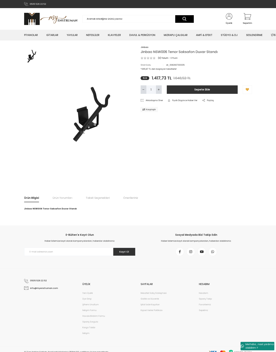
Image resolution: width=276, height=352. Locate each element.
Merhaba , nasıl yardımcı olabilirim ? (257, 346)
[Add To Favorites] (247, 89)
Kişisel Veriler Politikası (152, 310)
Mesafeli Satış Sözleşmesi (154, 293)
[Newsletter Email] (80, 252)
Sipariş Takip (205, 298)
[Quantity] (151, 89)
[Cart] (247, 19)
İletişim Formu (89, 310)
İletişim (85, 333)
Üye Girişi (86, 298)
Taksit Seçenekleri (98, 198)
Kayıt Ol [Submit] (124, 251)
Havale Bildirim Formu (93, 316)
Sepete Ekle (202, 89)
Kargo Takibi (88, 327)
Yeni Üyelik (87, 293)
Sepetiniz (203, 310)
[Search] (138, 19)
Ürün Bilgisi (31, 198)
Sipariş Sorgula (90, 321)
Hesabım (203, 293)
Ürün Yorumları (62, 198)
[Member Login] (229, 19)
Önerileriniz (130, 198)
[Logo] (50, 19)
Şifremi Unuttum (90, 304)
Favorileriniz (205, 304)
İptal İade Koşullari (150, 304)
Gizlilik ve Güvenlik (150, 298)
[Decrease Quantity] (143, 89)
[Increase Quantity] (159, 89)
